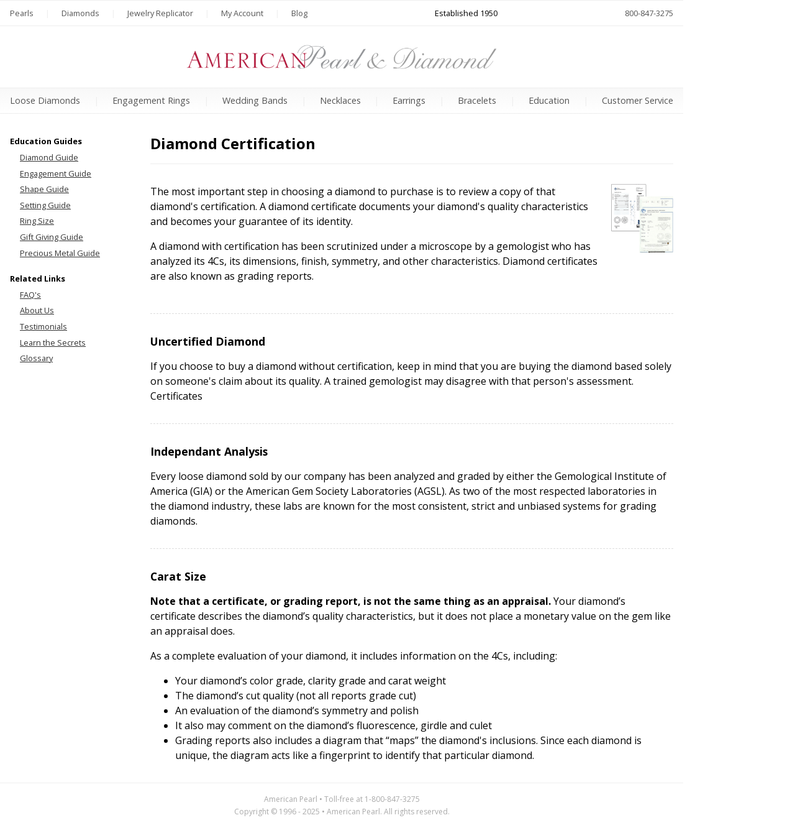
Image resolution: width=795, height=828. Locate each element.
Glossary (36, 358)
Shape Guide (44, 189)
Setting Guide (45, 205)
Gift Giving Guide (51, 236)
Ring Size (37, 220)
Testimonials (43, 326)
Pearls (22, 13)
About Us (37, 310)
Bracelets (477, 100)
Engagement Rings (151, 100)
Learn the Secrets (53, 342)
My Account (242, 13)
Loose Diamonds (45, 100)
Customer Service (637, 100)
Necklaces (340, 100)
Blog (299, 13)
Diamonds (80, 13)
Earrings (409, 100)
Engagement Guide (55, 173)
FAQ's (30, 294)
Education (549, 100)
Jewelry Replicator (160, 13)
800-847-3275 (649, 13)
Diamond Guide (49, 157)
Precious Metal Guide (60, 253)
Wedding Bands (255, 100)
